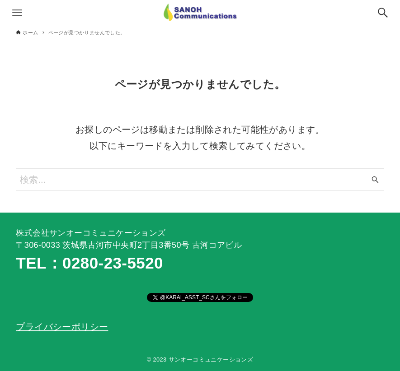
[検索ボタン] (383, 13)
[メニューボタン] (17, 13)
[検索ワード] (200, 179)
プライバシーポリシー (62, 327)
